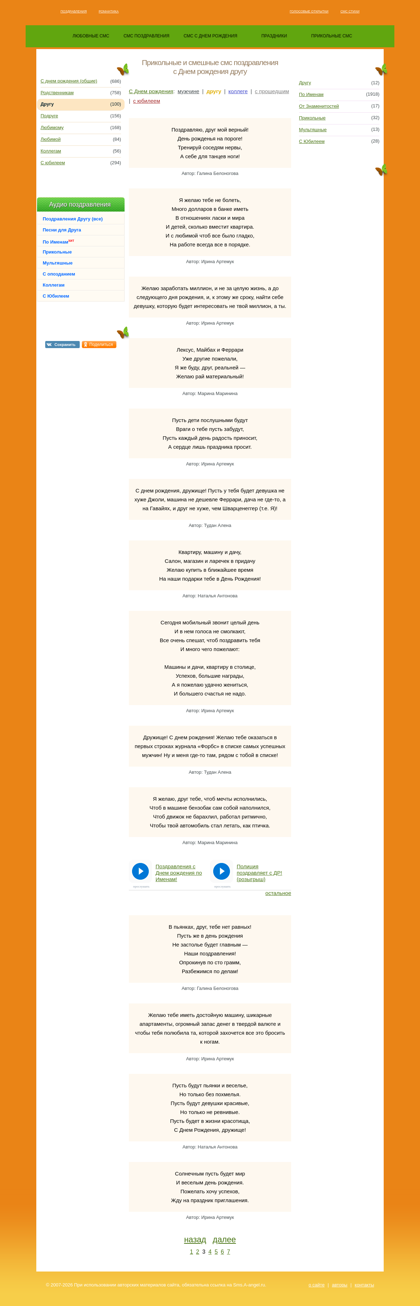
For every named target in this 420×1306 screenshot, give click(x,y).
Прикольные (57, 252)
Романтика (109, 11)
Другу (305, 82)
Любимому (52, 127)
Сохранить (64, 344)
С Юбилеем (56, 296)
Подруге (49, 115)
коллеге (238, 91)
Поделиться (101, 344)
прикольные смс (331, 35)
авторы (339, 1285)
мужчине (188, 91)
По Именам (58, 242)
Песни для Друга (62, 230)
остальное (278, 893)
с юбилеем (146, 101)
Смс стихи (349, 11)
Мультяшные (58, 263)
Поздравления (74, 11)
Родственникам (57, 92)
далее (224, 1239)
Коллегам (51, 151)
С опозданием (59, 274)
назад (195, 1239)
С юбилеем (53, 162)
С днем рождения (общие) (69, 81)
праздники (274, 35)
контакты (364, 1285)
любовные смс (91, 35)
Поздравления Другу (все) (73, 219)
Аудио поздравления (80, 204)
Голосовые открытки (309, 11)
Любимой (51, 139)
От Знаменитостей (319, 106)
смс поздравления (146, 35)
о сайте (317, 1285)
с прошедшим (272, 91)
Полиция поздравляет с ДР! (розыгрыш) (259, 872)
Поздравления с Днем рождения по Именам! (179, 872)
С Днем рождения (151, 91)
